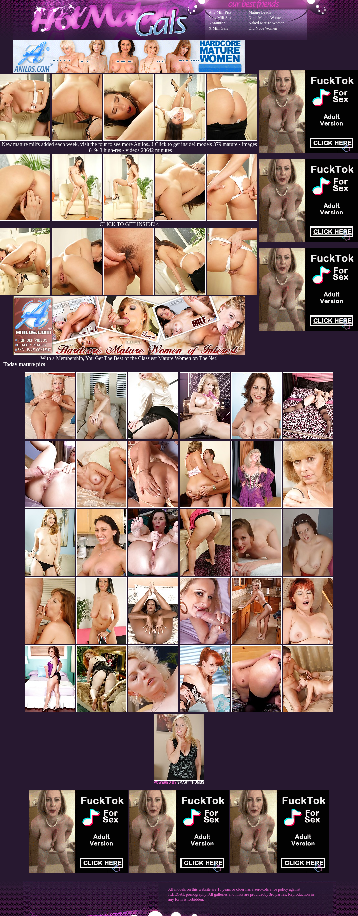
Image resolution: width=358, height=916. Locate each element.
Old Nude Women (263, 28)
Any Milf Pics (220, 12)
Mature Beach (260, 12)
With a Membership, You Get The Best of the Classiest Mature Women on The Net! (129, 356)
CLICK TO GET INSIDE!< (129, 224)
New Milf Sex (220, 17)
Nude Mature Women (266, 17)
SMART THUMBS (190, 782)
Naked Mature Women (267, 23)
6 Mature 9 (217, 23)
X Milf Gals (218, 28)
